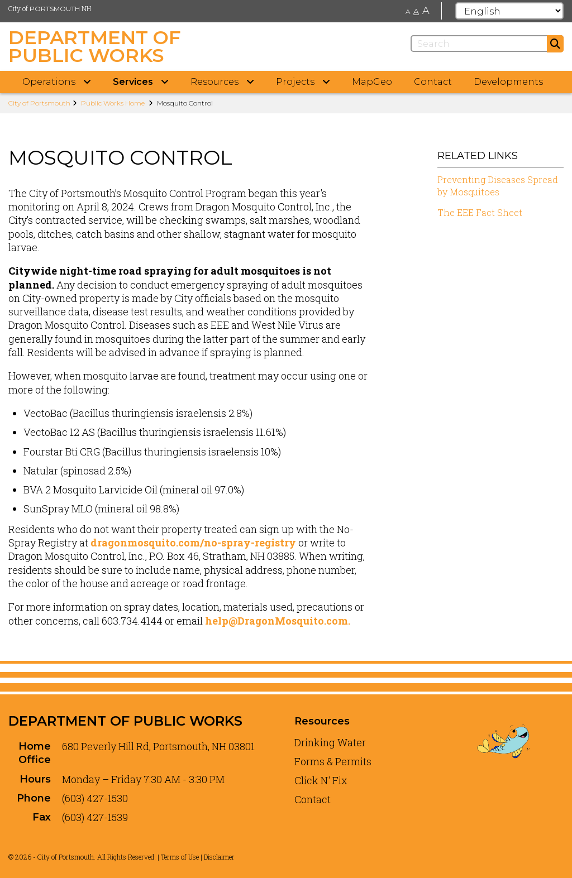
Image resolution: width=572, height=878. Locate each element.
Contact (433, 81)
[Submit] (555, 43)
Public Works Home (113, 103)
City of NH (49, 8)
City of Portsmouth (39, 103)
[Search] (487, 43)
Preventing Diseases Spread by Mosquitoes (497, 186)
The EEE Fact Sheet (479, 212)
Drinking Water (330, 742)
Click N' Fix (320, 780)
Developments (508, 81)
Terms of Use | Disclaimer (198, 856)
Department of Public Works (125, 721)
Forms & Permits (332, 761)
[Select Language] (509, 11)
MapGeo (372, 81)
